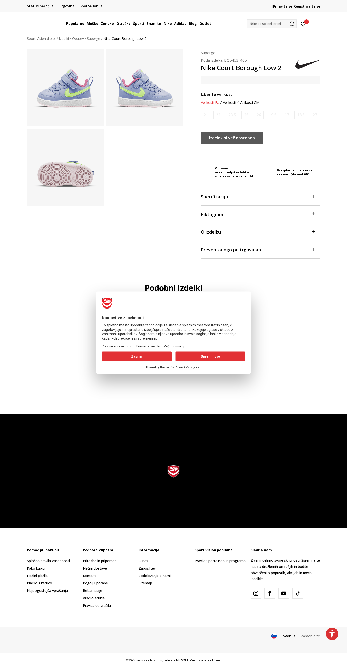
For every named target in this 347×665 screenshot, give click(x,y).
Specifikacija (258, 196)
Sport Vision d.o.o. (41, 38)
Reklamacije (92, 590)
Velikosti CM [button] (249, 103)
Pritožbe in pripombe (100, 560)
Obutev (78, 38)
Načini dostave (95, 568)
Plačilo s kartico (39, 583)
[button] (272, 23)
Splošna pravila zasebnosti (48, 560)
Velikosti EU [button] (210, 103)
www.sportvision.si (149, 660)
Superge (93, 38)
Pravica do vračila (97, 605)
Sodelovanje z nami (155, 575)
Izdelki (64, 38)
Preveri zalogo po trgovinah (258, 249)
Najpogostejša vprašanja (47, 590)
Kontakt (89, 575)
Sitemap (145, 583)
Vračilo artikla (94, 598)
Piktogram (258, 214)
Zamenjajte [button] (310, 635)
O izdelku (258, 231)
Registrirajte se (307, 6)
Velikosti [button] (229, 103)
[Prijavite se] (303, 23)
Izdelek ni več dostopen (232, 138)
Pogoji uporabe (95, 583)
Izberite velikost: (217, 94)
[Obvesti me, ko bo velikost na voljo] (206, 115)
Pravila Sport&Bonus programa (220, 560)
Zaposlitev (147, 568)
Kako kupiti (36, 568)
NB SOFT (182, 660)
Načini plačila (37, 575)
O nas (143, 560)
